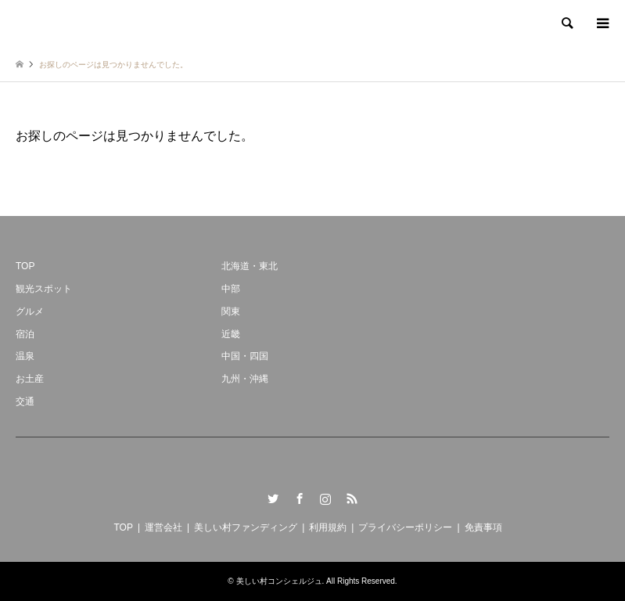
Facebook (299, 498)
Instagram (325, 498)
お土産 (30, 378)
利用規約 (328, 527)
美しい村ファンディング (245, 527)
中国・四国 (244, 356)
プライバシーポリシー (405, 527)
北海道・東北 (249, 266)
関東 (230, 311)
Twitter (273, 498)
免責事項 (483, 527)
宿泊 (25, 334)
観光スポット (44, 288)
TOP (25, 266)
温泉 (25, 356)
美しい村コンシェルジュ (279, 581)
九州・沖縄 (244, 378)
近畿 (230, 334)
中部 (230, 288)
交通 (25, 401)
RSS (352, 498)
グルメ (30, 311)
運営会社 (163, 527)
